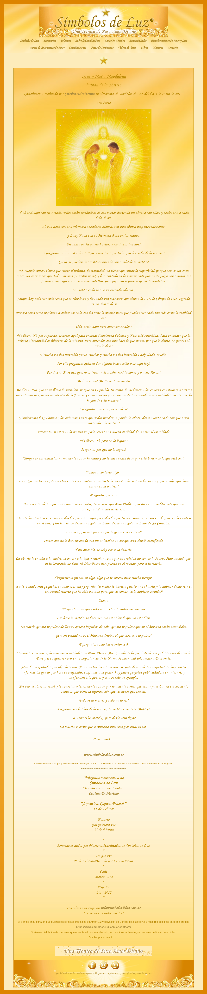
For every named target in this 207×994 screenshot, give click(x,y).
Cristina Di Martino (79, 93)
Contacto (173, 48)
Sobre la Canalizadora (87, 41)
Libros (144, 48)
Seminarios (50, 41)
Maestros (157, 48)
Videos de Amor (127, 48)
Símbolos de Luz (29, 41)
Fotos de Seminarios (102, 48)
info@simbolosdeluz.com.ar (120, 907)
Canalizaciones (77, 48)
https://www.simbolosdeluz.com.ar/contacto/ (103, 768)
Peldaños (65, 41)
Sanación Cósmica (115, 41)
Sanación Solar (137, 41)
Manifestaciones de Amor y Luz (169, 41)
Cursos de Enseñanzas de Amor (47, 48)
